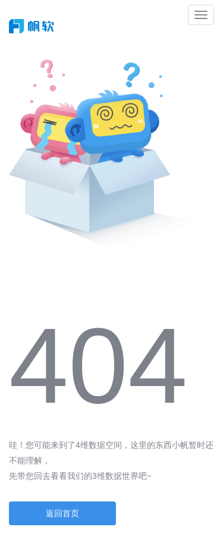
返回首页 (62, 513)
